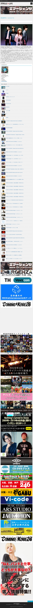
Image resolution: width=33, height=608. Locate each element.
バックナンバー (14, 604)
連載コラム (25, 604)
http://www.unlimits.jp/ (4, 81)
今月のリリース (21, 604)
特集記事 (17, 604)
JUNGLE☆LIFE (6, 3)
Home (7, 604)
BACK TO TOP (30, 601)
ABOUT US (9, 604)
